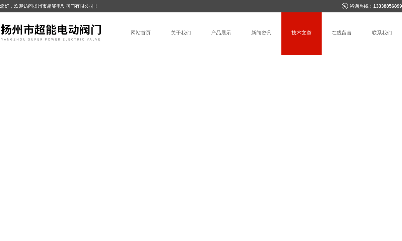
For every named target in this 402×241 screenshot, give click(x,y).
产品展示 (221, 32)
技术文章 (301, 32)
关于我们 (181, 32)
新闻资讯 (261, 32)
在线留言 (342, 32)
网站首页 (141, 32)
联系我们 (382, 32)
